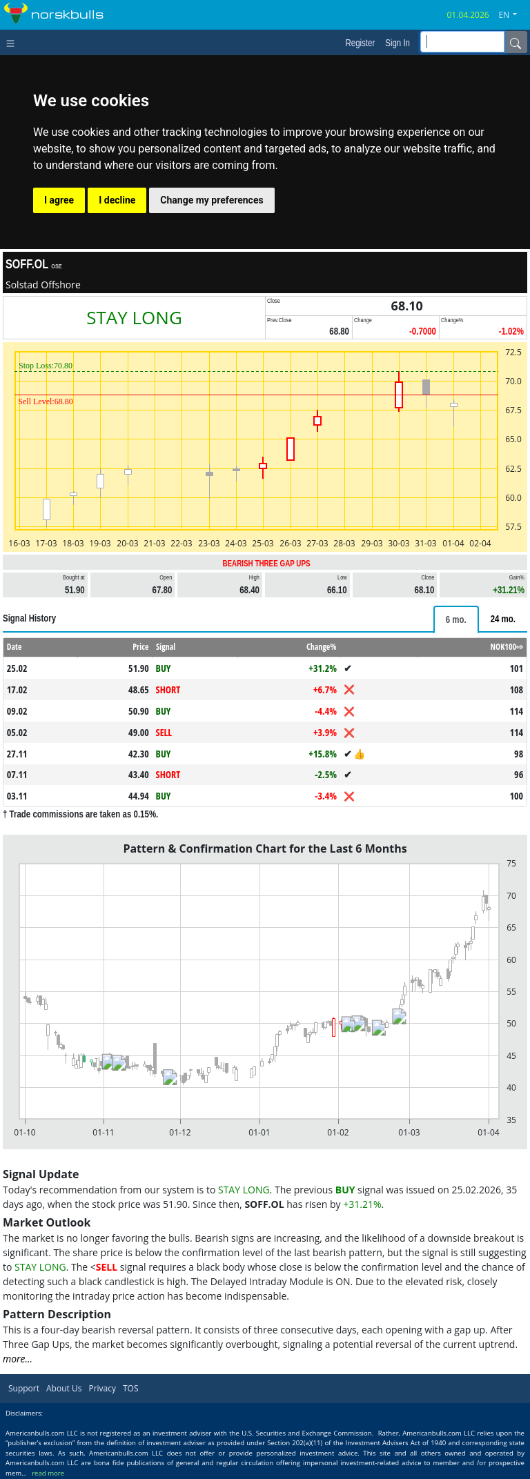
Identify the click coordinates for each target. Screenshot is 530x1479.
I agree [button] (59, 200)
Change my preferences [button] (211, 200)
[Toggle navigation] (13, 42)
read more (48, 1473)
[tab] (456, 619)
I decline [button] (117, 200)
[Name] (515, 42)
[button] (513, 15)
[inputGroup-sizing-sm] (462, 41)
